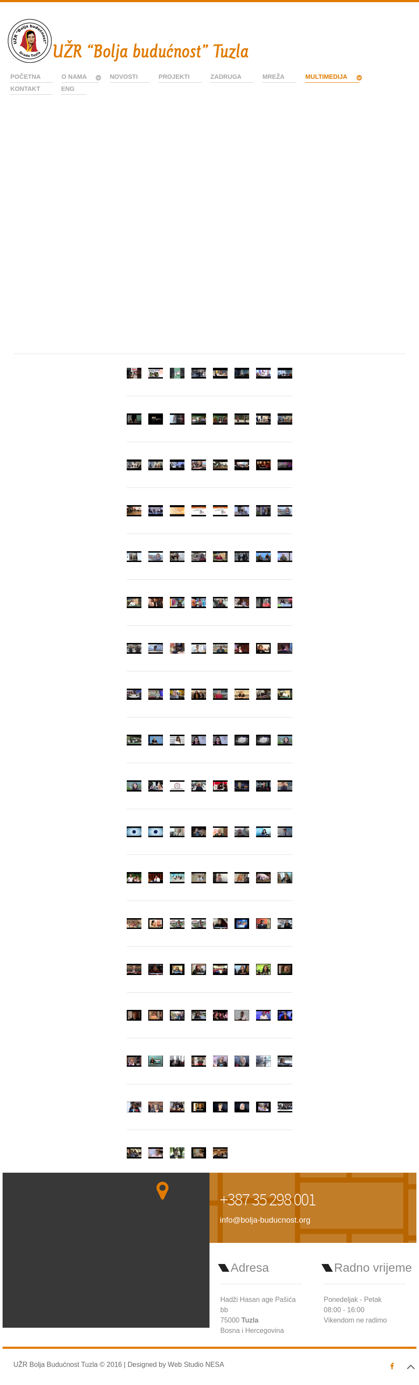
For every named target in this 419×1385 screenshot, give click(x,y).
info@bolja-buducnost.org (265, 1219)
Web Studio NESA (196, 1364)
